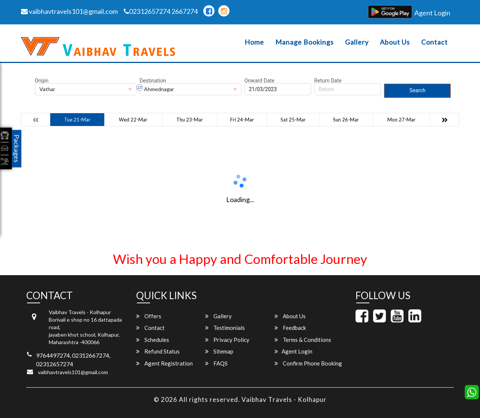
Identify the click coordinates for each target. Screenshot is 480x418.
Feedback (290, 327)
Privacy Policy (227, 339)
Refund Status (158, 351)
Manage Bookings (304, 42)
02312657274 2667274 (161, 11)
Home (254, 42)
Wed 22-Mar (133, 120)
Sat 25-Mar (293, 120)
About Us (395, 42)
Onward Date (259, 80)
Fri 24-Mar (242, 120)
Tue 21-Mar (77, 120)
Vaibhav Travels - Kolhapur (284, 399)
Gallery (357, 42)
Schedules (152, 339)
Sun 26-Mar (346, 120)
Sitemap (219, 351)
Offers (148, 316)
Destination (153, 80)
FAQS (216, 363)
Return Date (328, 80)
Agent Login (432, 13)
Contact (434, 42)
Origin (42, 80)
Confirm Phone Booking (308, 363)
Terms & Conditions (302, 339)
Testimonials (225, 327)
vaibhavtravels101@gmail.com (69, 11)
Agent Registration (164, 363)
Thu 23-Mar (189, 120)
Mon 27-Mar (401, 120)
